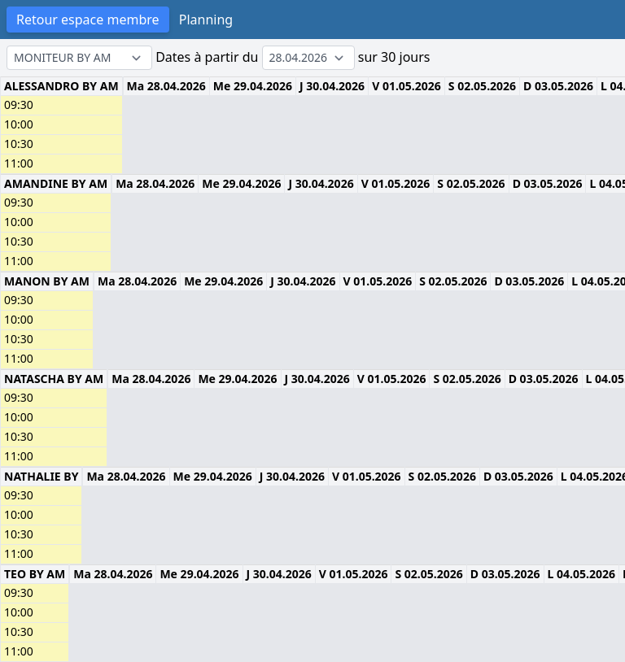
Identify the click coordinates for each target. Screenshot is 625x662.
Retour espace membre (88, 19)
